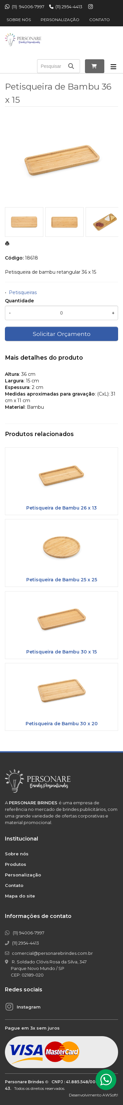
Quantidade (19, 301)
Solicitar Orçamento (62, 333)
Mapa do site (20, 895)
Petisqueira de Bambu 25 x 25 (61, 580)
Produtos (15, 864)
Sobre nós (19, 19)
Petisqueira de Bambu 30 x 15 (61, 652)
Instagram (29, 1006)
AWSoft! (110, 1094)
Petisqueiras (23, 292)
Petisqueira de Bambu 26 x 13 (61, 508)
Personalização (60, 19)
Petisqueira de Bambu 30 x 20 (62, 724)
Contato (99, 19)
